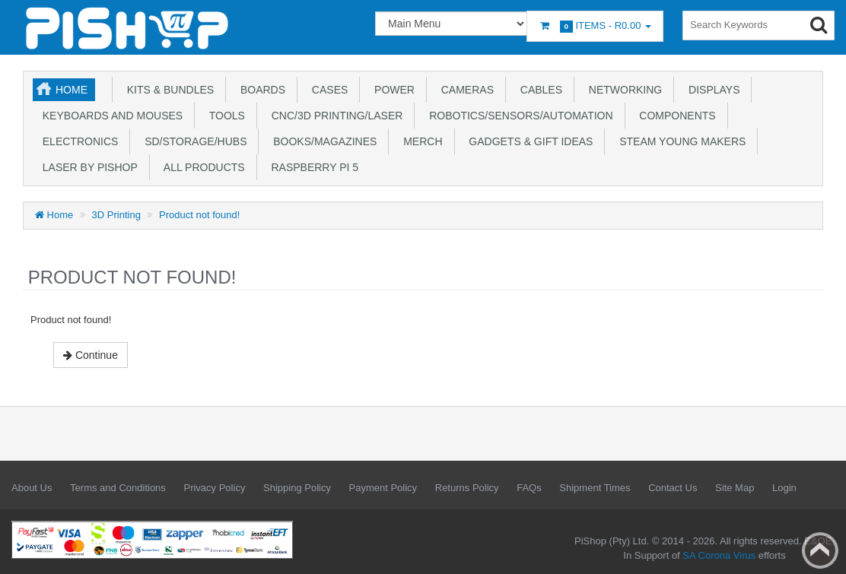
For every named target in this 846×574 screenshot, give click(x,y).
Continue (90, 355)
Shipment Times (594, 487)
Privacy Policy (214, 487)
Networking (622, 90)
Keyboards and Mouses (110, 115)
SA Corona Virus (718, 555)
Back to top (820, 550)
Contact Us (672, 487)
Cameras (464, 90)
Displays (710, 90)
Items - (595, 26)
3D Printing (116, 214)
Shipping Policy (297, 487)
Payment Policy (383, 487)
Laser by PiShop (87, 167)
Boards (259, 90)
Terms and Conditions (118, 487)
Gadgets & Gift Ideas (528, 141)
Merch (419, 141)
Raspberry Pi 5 (312, 167)
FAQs (529, 487)
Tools (224, 115)
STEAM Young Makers (679, 141)
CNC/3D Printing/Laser (334, 115)
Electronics (77, 141)
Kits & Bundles (167, 90)
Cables (538, 90)
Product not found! (199, 214)
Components (675, 115)
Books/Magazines (322, 141)
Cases (327, 90)
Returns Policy (467, 487)
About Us (31, 487)
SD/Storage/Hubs (192, 141)
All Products (201, 167)
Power (391, 90)
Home (71, 90)
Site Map (734, 487)
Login (784, 487)
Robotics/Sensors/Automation (517, 115)
